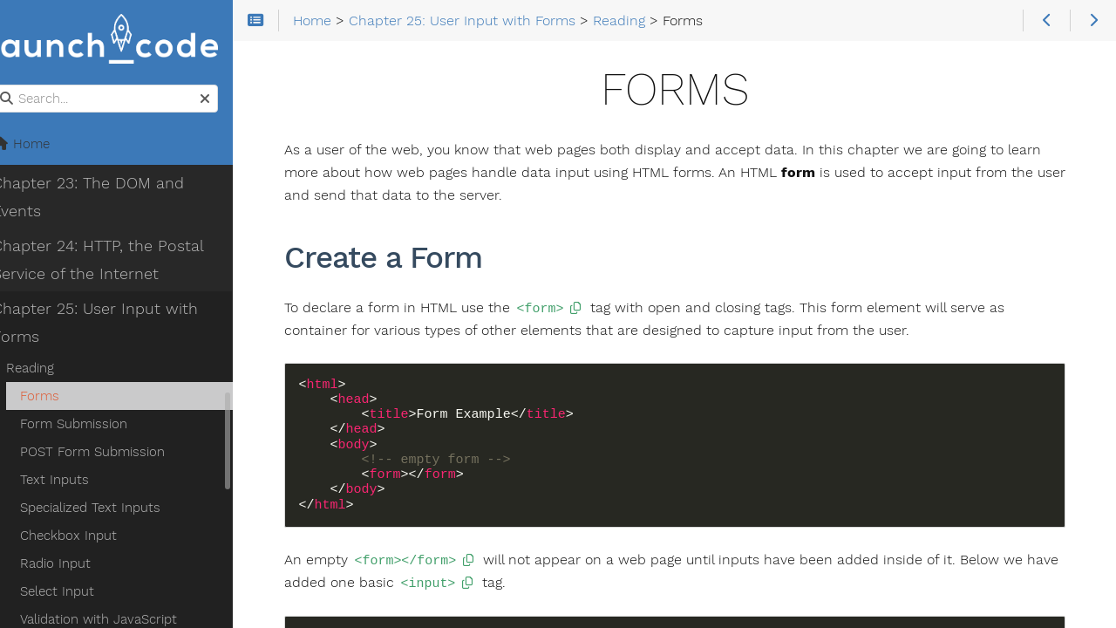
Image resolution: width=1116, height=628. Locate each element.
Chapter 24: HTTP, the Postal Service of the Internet (119, 260)
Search (15, 85)
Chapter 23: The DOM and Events (110, 198)
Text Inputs (76, 480)
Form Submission (95, 425)
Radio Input (77, 564)
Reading (52, 369)
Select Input (79, 592)
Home (42, 145)
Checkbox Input (90, 536)
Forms (61, 397)
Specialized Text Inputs (112, 508)
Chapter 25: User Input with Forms (117, 323)
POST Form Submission (114, 453)
